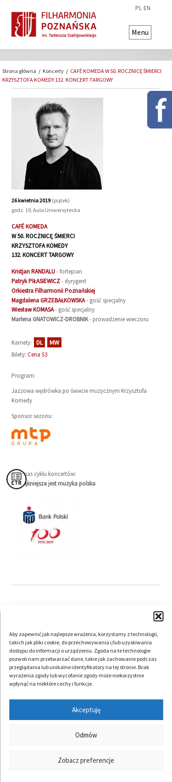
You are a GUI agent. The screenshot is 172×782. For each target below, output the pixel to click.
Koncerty (53, 70)
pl (138, 8)
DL (39, 342)
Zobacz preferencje (86, 760)
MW (54, 342)
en (147, 8)
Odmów (86, 735)
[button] (158, 616)
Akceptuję (86, 709)
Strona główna (19, 70)
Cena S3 (37, 354)
